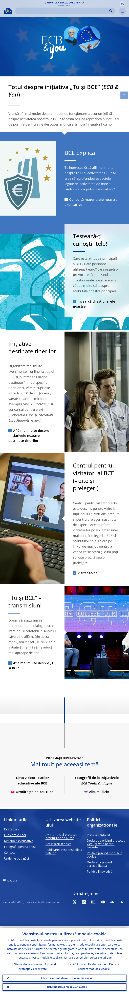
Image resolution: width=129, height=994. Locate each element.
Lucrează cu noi (15, 835)
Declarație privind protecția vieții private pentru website (106, 843)
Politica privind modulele (104, 854)
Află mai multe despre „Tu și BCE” (32, 665)
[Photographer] (126, 327)
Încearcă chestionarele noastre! (94, 304)
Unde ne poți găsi (16, 858)
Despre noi (11, 829)
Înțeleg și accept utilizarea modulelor (67, 977)
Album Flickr (96, 792)
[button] (122, 3)
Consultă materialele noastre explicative (90, 202)
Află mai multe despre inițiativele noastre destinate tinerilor (28, 435)
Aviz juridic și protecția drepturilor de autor (61, 836)
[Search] (62, 11)
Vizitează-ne (88, 573)
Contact (9, 853)
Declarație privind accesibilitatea (99, 864)
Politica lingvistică (99, 871)
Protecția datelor (98, 835)
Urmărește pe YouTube (32, 792)
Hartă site (12, 880)
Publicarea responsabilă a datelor (64, 851)
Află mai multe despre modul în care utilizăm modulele (96, 965)
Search (111, 11)
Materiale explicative (18, 841)
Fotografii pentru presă (20, 847)
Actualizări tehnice (58, 844)
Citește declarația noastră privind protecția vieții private (35, 965)
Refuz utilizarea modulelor (67, 986)
